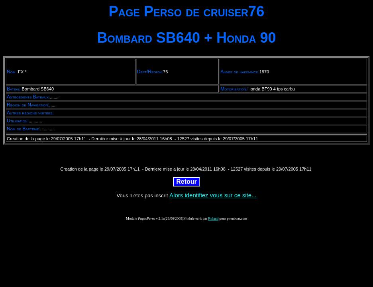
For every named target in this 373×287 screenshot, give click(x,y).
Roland (213, 218)
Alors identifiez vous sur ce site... (212, 195)
